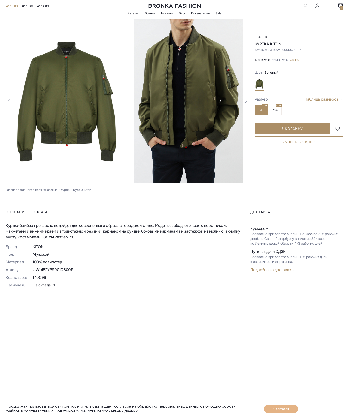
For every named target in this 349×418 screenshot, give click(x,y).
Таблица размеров (321, 99)
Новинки (167, 13)
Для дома (43, 6)
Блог (182, 13)
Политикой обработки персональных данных (96, 411)
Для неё (27, 6)
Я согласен (281, 409)
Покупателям (200, 13)
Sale (218, 13)
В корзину (292, 129)
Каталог (133, 13)
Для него (12, 6)
